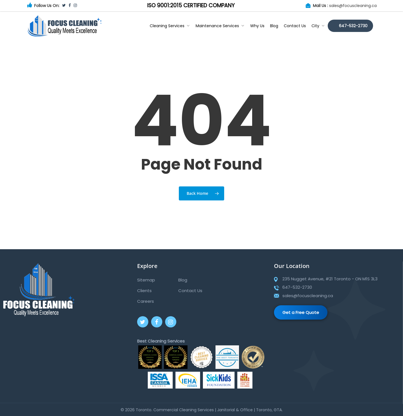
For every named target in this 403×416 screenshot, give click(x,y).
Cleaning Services (169, 26)
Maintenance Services (220, 26)
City (317, 26)
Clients (144, 290)
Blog (274, 26)
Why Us (257, 26)
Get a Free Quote (300, 312)
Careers (145, 301)
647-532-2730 (353, 26)
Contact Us (295, 26)
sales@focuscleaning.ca (353, 5)
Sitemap (146, 280)
